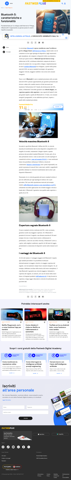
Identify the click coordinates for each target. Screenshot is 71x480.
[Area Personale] (65, 3)
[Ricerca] (62, 3)
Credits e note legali (6, 458)
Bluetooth (30, 48)
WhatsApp (39, 42)
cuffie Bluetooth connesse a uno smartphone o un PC (39, 185)
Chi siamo (4, 455)
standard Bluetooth (30, 66)
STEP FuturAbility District (41, 458)
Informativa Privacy (40, 475)
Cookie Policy (48, 475)
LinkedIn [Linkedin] (28, 42)
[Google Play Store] (60, 434)
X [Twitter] (32, 42)
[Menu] (9, 3)
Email (43, 42)
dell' (39, 51)
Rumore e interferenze (33, 164)
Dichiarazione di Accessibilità (65, 475)
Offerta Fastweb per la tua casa (50, 1)
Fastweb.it (4, 460)
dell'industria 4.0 (41, 276)
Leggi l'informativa (6, 400)
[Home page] (35, 3)
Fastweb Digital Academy (41, 455)
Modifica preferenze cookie (56, 475)
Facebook (35, 42)
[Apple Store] (41, 434)
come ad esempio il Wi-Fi (39, 159)
